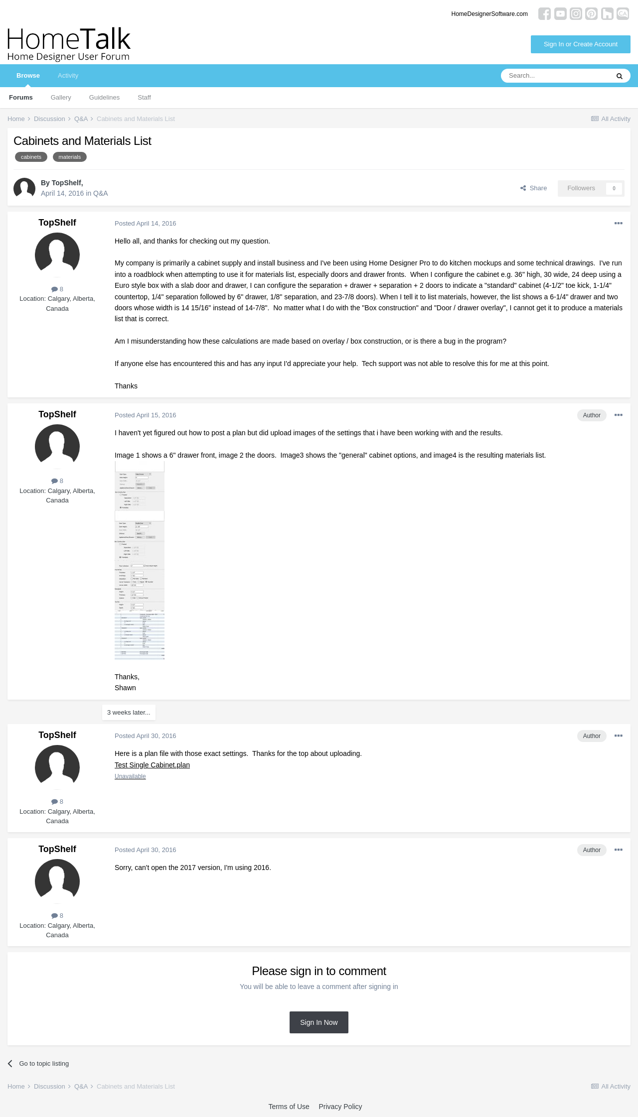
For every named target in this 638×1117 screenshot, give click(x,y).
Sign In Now (318, 1022)
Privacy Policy (340, 1107)
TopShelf (66, 183)
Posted (145, 223)
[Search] (555, 76)
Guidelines (104, 97)
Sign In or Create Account (581, 44)
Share (533, 188)
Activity (68, 75)
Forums (21, 97)
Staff (144, 97)
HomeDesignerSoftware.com (490, 13)
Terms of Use (288, 1107)
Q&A (100, 193)
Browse (28, 79)
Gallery (61, 97)
